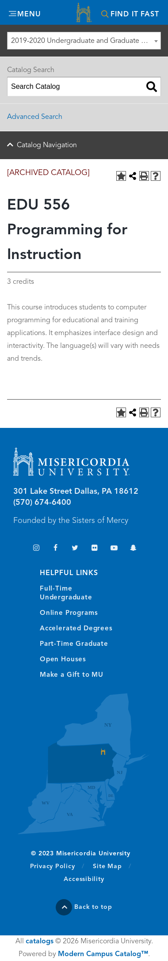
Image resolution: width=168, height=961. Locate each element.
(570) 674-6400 (42, 503)
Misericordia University (84, 13)
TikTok (16, 548)
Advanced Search (34, 117)
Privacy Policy (57, 865)
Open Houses (63, 659)
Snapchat (133, 548)
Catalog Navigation (47, 145)
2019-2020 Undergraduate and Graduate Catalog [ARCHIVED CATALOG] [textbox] (85, 41)
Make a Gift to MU (71, 675)
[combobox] (84, 41)
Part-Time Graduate (74, 644)
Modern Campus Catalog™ (103, 954)
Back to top (93, 907)
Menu (29, 14)
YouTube (114, 548)
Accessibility (84, 879)
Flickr (94, 548)
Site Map (107, 866)
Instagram (36, 548)
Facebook (55, 548)
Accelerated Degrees (76, 628)
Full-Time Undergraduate (66, 593)
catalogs (39, 941)
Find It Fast (135, 14)
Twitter (75, 548)
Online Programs (69, 613)
